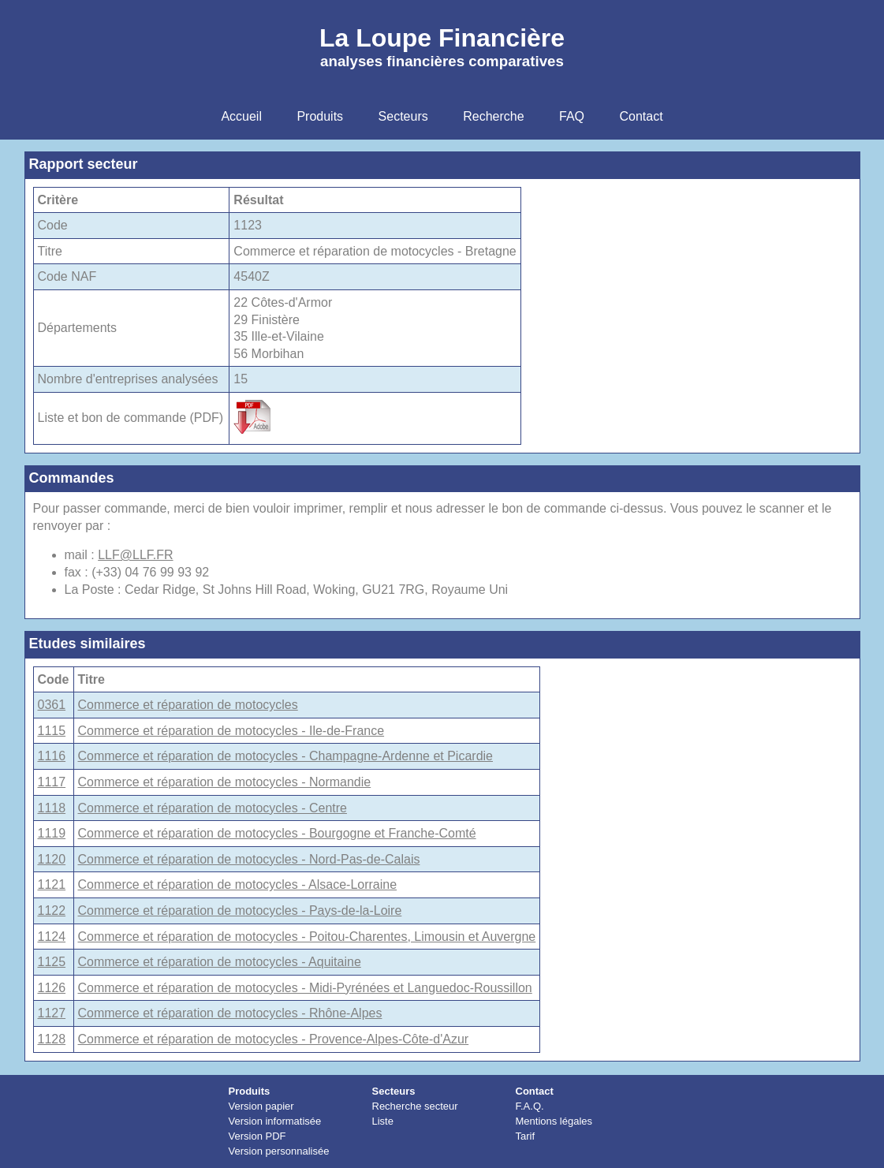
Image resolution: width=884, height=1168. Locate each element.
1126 (52, 987)
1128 (52, 1039)
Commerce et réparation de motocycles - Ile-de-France (231, 730)
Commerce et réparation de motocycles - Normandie (224, 782)
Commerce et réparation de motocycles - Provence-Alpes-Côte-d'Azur (273, 1039)
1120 (52, 859)
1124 (52, 936)
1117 (52, 782)
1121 (52, 884)
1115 (52, 730)
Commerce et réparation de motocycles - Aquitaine (219, 961)
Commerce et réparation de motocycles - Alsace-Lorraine (237, 884)
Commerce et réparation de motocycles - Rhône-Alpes (230, 1013)
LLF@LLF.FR (135, 555)
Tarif (525, 1136)
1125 (52, 961)
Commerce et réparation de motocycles (188, 704)
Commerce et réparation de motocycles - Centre (212, 808)
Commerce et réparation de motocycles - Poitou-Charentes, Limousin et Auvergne (307, 936)
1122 (52, 910)
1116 (52, 756)
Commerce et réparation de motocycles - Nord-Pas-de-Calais (249, 859)
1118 (52, 808)
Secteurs (394, 1091)
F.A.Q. (530, 1106)
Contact (535, 1091)
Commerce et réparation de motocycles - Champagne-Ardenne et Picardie (285, 756)
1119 (52, 833)
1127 (52, 1013)
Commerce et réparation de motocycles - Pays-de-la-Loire (240, 910)
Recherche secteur (415, 1106)
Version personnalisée (279, 1151)
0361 (52, 704)
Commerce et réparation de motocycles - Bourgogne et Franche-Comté (277, 833)
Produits (249, 1091)
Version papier (261, 1106)
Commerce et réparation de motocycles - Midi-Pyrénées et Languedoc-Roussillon (305, 987)
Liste (383, 1121)
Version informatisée (275, 1121)
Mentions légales (554, 1121)
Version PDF (257, 1136)
